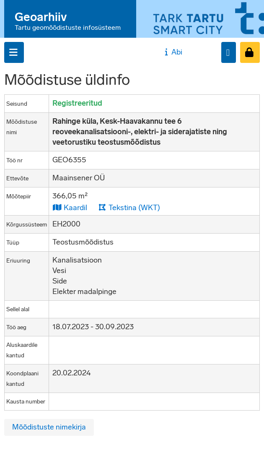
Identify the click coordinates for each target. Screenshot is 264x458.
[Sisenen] (250, 52)
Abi (172, 52)
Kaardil (69, 207)
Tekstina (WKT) (129, 207)
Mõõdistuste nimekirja (49, 427)
